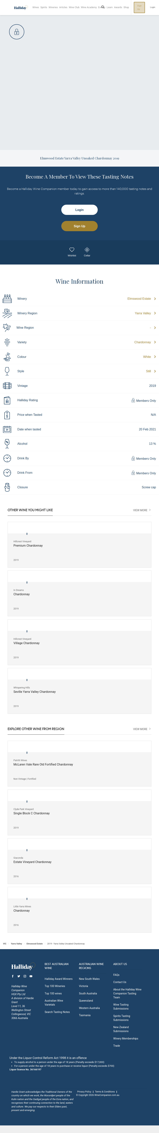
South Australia (88, 993)
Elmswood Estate (139, 298)
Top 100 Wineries (55, 986)
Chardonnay (142, 342)
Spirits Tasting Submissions (121, 1017)
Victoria (83, 986)
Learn (111, 7)
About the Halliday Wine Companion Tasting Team (127, 993)
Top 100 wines (53, 993)
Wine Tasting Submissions (120, 1006)
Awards (120, 7)
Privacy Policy (84, 1091)
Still (148, 371)
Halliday (20, 7)
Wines (36, 7)
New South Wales (89, 978)
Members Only (143, 400)
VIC (4, 944)
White (147, 356)
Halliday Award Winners (58, 978)
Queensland (86, 1000)
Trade (116, 1045)
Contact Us (119, 982)
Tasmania (85, 1015)
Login (154, 7)
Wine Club (75, 7)
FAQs (116, 974)
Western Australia (89, 1008)
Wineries (54, 7)
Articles (64, 7)
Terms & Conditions (105, 1091)
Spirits (44, 7)
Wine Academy (90, 7)
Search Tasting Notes (57, 1012)
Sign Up (141, 7)
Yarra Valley (143, 313)
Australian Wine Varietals (54, 1002)
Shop (128, 7)
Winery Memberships (125, 1038)
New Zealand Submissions (121, 1029)
